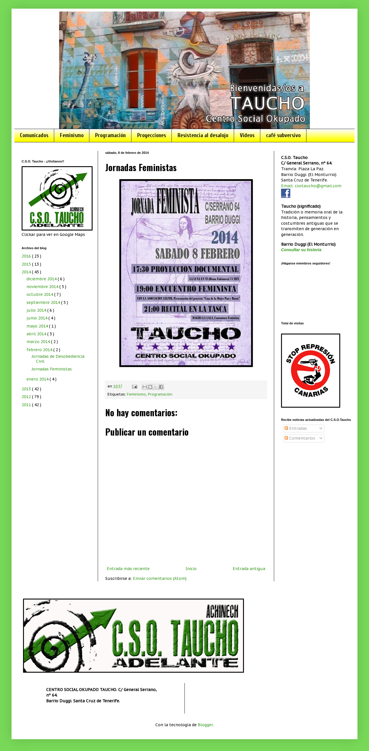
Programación (110, 135)
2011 (27, 404)
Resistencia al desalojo (203, 135)
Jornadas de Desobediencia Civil (58, 359)
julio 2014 (37, 310)
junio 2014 (37, 318)
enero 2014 (38, 379)
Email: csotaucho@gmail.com (311, 185)
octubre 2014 (40, 294)
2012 (27, 396)
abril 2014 (37, 333)
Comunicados (34, 135)
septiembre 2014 (44, 302)
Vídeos (247, 135)
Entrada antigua (249, 568)
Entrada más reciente (128, 568)
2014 (27, 272)
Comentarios (300, 438)
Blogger (205, 724)
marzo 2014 (39, 341)
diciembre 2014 (42, 278)
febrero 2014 (40, 349)
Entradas (296, 428)
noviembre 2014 (43, 286)
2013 (27, 388)
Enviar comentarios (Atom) (160, 578)
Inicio (191, 568)
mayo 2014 (38, 326)
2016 (27, 256)
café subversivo (283, 135)
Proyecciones (151, 135)
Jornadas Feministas (52, 369)
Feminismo (72, 135)
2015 (27, 264)
